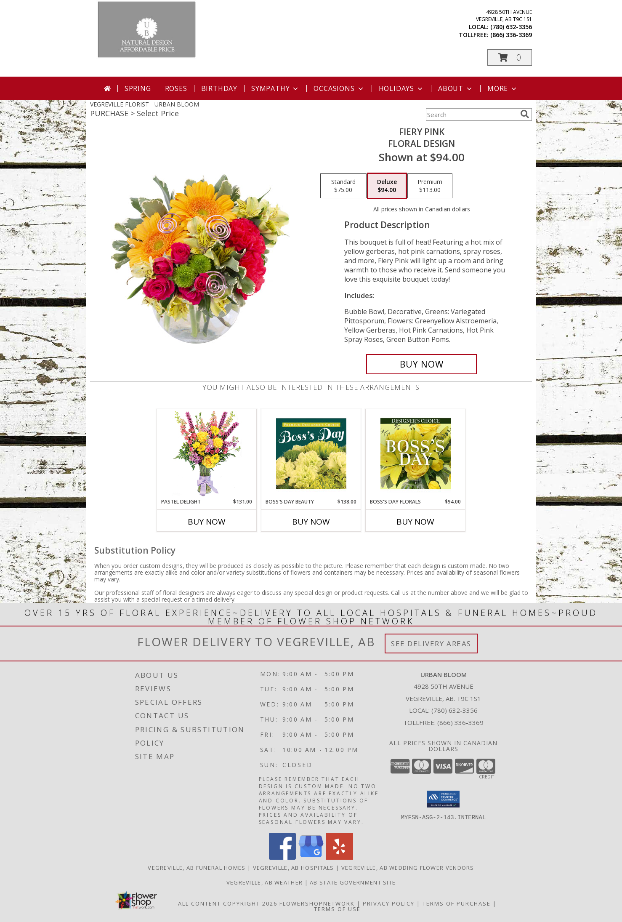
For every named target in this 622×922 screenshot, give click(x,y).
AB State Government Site (353, 882)
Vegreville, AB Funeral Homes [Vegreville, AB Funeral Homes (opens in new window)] (196, 867)
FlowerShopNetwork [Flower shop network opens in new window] (317, 903)
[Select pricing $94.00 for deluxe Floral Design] (387, 186)
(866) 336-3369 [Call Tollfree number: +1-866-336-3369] (460, 722)
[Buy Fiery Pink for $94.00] (421, 364)
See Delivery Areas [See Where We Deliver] (431, 643)
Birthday (219, 88)
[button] (509, 57)
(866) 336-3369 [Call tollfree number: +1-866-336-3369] (511, 35)
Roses (176, 88)
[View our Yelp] (339, 857)
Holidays (401, 88)
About (455, 88)
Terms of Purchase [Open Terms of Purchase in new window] (457, 903)
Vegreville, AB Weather (264, 882)
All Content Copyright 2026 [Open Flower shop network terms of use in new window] (227, 903)
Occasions (339, 88)
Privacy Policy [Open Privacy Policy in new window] (389, 903)
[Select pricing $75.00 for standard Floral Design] (343, 186)
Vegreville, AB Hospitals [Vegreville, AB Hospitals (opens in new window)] (293, 867)
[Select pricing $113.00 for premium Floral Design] (430, 186)
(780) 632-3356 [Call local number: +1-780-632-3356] (511, 27)
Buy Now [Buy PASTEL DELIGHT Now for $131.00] (207, 521)
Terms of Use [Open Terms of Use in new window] (337, 909)
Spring (138, 88)
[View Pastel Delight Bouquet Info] (207, 453)
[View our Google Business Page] (311, 857)
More (502, 88)
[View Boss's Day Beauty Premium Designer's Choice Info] (311, 453)
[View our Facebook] (282, 857)
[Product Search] (471, 114)
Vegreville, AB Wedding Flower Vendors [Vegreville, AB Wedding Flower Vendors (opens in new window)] (407, 867)
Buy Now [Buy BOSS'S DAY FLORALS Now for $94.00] (415, 521)
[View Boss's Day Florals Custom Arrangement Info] (415, 453)
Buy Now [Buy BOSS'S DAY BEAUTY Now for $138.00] (311, 521)
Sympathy (275, 88)
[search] (525, 114)
